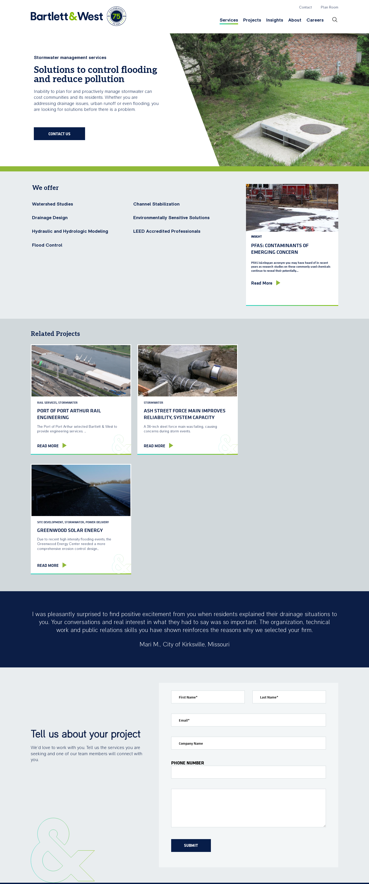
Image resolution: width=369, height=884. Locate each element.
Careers (315, 20)
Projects (252, 20)
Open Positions (317, 826)
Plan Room (329, 7)
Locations (259, 816)
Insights (274, 20)
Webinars (217, 826)
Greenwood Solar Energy (273, 407)
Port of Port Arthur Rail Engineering (69, 411)
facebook (284, 872)
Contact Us (59, 134)
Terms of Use (138, 877)
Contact (305, 7)
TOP (331, 872)
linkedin (306, 872)
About (294, 20)
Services (229, 20)
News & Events (265, 826)
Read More (48, 446)
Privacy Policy (170, 877)
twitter (295, 872)
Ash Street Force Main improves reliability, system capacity (179, 411)
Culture (309, 816)
